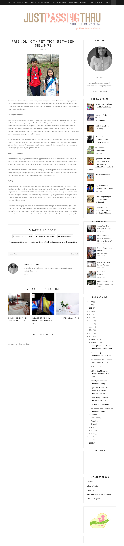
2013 (90, 333)
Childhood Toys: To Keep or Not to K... (18, 319)
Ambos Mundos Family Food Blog (99, 494)
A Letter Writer (93, 486)
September (95, 418)
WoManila (90, 490)
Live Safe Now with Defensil (103, 273)
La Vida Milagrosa (93, 499)
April (93, 434)
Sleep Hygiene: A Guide (67, 318)
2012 (90, 336)
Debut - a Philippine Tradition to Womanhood (103, 118)
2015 (90, 327)
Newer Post (13, 254)
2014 (90, 330)
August (93, 421)
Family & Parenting (14, 2)
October (94, 415)
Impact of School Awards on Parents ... (42, 320)
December (95, 340)
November (95, 343)
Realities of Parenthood (100, 404)
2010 (90, 440)
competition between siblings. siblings (29, 242)
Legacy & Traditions (59, 2)
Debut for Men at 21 (103, 175)
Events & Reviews (43, 2)
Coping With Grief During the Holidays (104, 227)
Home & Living (29, 2)
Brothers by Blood (97, 367)
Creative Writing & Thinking (100, 2)
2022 (91, 305)
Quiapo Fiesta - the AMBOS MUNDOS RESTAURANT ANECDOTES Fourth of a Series (100, 164)
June (93, 427)
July (92, 424)
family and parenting (53, 242)
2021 (90, 308)
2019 (90, 314)
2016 (90, 324)
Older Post (74, 254)
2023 (91, 302)
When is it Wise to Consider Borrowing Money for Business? (104, 238)
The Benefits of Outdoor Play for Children (102, 150)
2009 (91, 443)
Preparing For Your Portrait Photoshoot (104, 263)
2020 (91, 311)
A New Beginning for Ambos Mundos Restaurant (103, 199)
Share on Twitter (46, 236)
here (106, 91)
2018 (90, 317)
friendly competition (69, 242)
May (92, 430)
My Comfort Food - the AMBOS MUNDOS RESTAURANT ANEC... (100, 390)
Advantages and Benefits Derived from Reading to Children (104, 210)
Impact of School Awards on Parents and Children (104, 188)
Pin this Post (66, 236)
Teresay (90, 482)
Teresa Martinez (30, 264)
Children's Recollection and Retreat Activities (102, 139)
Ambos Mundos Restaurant (78, 2)
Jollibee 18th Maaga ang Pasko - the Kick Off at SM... (100, 374)
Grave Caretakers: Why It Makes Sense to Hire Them (105, 283)
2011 (90, 437)
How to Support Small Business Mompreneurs (104, 250)
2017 (90, 321)
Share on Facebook (24, 236)
